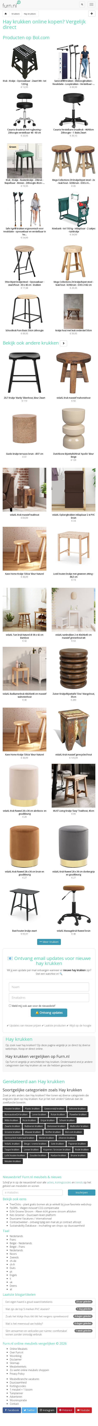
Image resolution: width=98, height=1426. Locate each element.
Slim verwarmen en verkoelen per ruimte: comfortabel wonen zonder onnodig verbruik (49, 1332)
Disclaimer (16, 1359)
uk (11, 1282)
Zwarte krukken (12, 1126)
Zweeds (14, 1257)
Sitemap (14, 1363)
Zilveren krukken (67, 1137)
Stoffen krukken (53, 1132)
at (11, 1289)
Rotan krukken (58, 1114)
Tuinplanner (16, 1393)
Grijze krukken (48, 1120)
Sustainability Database (23, 1225)
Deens (13, 1285)
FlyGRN (14, 1208)
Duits (13, 1268)
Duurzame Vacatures (22, 1218)
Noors (13, 1253)
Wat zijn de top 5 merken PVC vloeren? (49, 1309)
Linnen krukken (31, 1149)
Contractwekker (19, 1222)
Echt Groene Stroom (21, 1211)
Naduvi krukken (58, 1155)
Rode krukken (82, 1149)
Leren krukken (39, 1114)
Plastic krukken (32, 1108)
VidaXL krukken (12, 1143)
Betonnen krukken (56, 1126)
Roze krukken (29, 1120)
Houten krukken (12, 1108)
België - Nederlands (21, 1243)
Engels (13, 1275)
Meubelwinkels (18, 1366)
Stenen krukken (46, 1137)
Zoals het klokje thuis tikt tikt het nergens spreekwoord (49, 1316)
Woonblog (15, 1356)
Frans (13, 1239)
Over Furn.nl (16, 1352)
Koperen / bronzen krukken (57, 1149)
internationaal (44, 1218)
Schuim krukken (67, 1120)
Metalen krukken (13, 1161)
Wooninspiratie (18, 1400)
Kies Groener (17, 1215)
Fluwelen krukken (78, 1114)
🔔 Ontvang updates (49, 1013)
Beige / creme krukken (35, 1143)
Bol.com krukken (73, 1132)
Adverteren (16, 1396)
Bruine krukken (78, 1155)
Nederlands (16, 1236)
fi (10, 1278)
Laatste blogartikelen (19, 1294)
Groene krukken (13, 1132)
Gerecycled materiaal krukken (19, 1137)
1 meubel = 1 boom (21, 1389)
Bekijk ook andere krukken (35, 343)
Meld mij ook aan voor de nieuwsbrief (32, 1006)
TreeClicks (15, 1204)
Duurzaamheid (18, 1382)
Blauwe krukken (33, 1132)
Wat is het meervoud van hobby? (49, 1323)
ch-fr (12, 1264)
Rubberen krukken (34, 1126)
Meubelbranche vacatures (24, 1379)
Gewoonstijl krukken (54, 1108)
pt (11, 1271)
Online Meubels (18, 1348)
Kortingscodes (18, 1386)
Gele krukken (57, 1143)
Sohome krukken (77, 1108)
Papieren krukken (77, 1143)
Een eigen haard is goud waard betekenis (49, 1302)
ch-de (13, 1261)
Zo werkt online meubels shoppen (29, 1370)
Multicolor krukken (79, 1126)
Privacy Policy (17, 1373)
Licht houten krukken (15, 1155)
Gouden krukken (38, 1155)
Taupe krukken (12, 1149)
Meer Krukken (49, 942)
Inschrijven (82, 1192)
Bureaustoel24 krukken (16, 1114)
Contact (14, 1403)
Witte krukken (11, 1120)
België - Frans (17, 1246)
